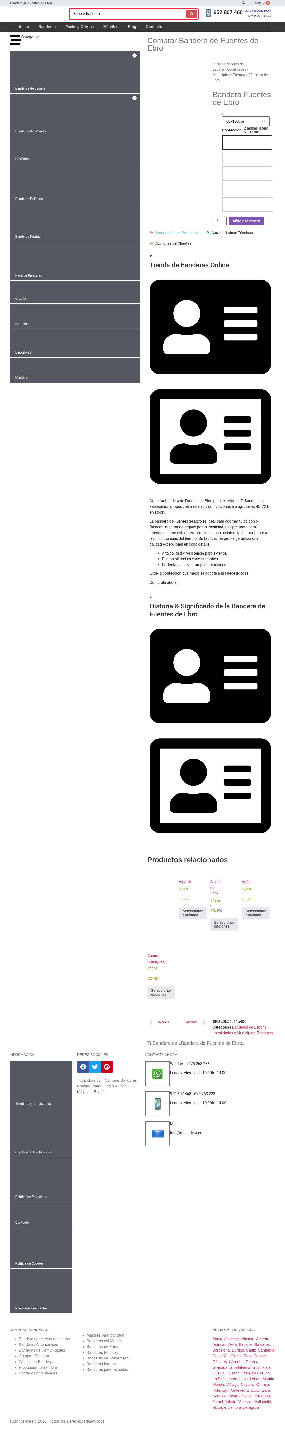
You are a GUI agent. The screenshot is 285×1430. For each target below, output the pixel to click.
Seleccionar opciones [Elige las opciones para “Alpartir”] (193, 913)
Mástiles (110, 27)
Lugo (243, 1379)
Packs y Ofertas (79, 27)
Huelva (219, 1373)
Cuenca (260, 1356)
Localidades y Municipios (234, 1033)
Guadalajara (240, 1367)
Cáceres (220, 1362)
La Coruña (261, 1373)
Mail (173, 1124)
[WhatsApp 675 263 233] (157, 1073)
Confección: (232, 130)
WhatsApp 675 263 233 (190, 1063)
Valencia (245, 1402)
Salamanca (260, 1390)
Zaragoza (240, 75)
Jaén (246, 1373)
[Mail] (157, 1133)
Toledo (230, 1402)
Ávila (232, 1345)
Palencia (220, 1390)
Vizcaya (219, 1407)
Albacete (231, 1339)
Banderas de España (249, 1027)
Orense (262, 1385)
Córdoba (236, 1362)
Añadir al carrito (246, 221)
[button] (75, 72)
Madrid (268, 1379)
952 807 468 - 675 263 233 (192, 1093)
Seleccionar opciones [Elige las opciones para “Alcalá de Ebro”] (224, 924)
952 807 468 (228, 12)
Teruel (218, 1402)
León (233, 1379)
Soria (246, 1396)
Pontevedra (239, 1390)
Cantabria (266, 1350)
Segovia (220, 1396)
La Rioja (220, 1379)
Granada (220, 1367)
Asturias (220, 1345)
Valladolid (263, 1402)
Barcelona (221, 1350)
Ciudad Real (241, 1356)
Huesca (233, 1373)
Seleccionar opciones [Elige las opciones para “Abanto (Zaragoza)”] (161, 992)
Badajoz (246, 1345)
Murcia (218, 1385)
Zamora (234, 1407)
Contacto (154, 27)
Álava (217, 1339)
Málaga (232, 1385)
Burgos (238, 1350)
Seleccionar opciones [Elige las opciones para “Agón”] (256, 913)
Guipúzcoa (261, 1367)
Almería (262, 1339)
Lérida (255, 1379)
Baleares (262, 1345)
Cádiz (251, 1350)
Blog (132, 27)
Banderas (47, 27)
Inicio (24, 27)
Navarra (247, 1385)
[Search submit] (191, 14)
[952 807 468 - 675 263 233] (157, 1103)
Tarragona (261, 1396)
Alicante (247, 1339)
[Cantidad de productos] (220, 221)
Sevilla (234, 1396)
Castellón (221, 1356)
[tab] (173, 233)
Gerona (252, 1362)
